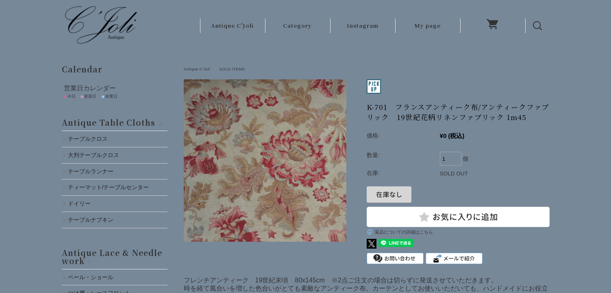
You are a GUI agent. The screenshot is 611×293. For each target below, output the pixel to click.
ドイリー (79, 203)
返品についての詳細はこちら (404, 232)
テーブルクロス (88, 139)
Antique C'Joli (232, 25)
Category (297, 25)
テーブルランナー (90, 171)
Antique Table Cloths (108, 122)
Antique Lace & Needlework (112, 256)
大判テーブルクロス (93, 155)
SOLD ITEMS (232, 69)
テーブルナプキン (93, 219)
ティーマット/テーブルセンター (108, 187)
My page (427, 25)
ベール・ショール (90, 277)
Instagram (362, 25)
